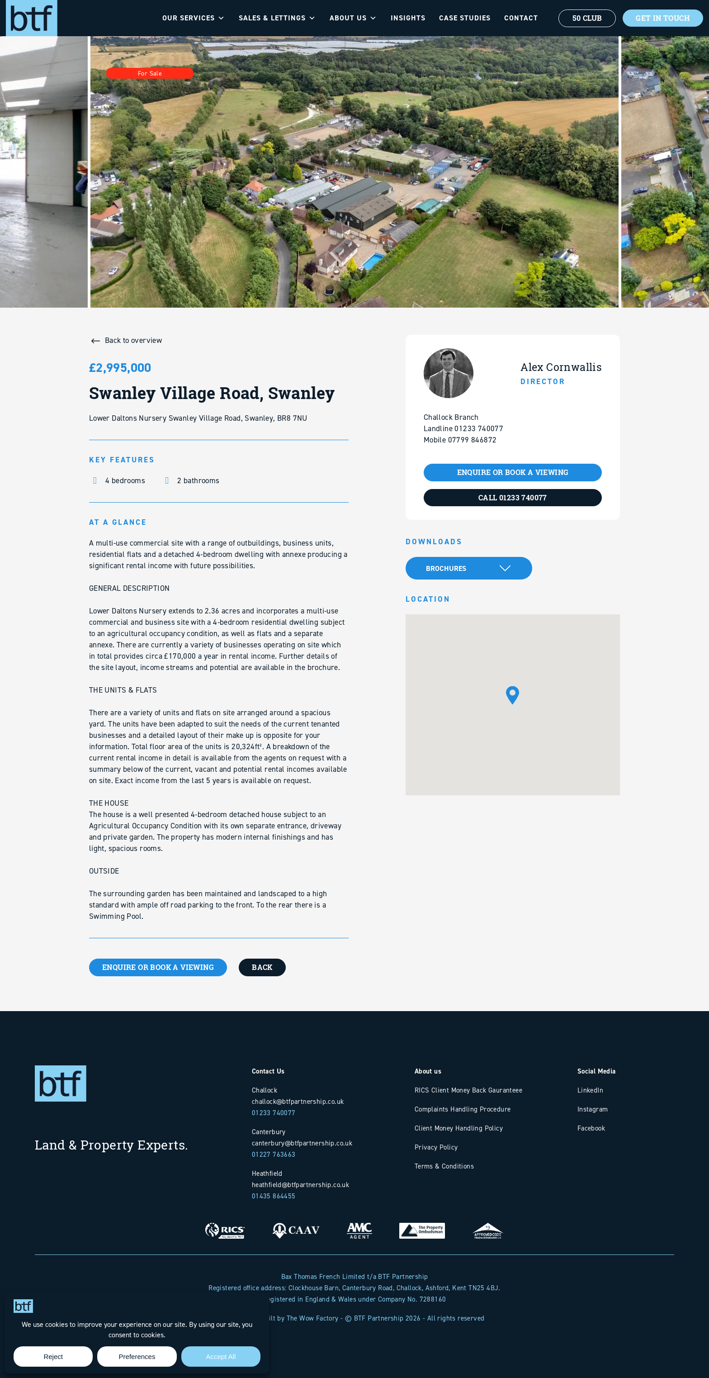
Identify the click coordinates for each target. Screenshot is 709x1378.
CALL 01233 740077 (512, 498)
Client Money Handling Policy (459, 1128)
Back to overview (133, 340)
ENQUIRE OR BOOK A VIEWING (159, 967)
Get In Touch (662, 18)
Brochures (446, 569)
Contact (519, 18)
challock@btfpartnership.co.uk (298, 1101)
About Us (351, 18)
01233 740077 (274, 1112)
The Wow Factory (313, 1318)
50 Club (585, 18)
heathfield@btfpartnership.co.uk (300, 1184)
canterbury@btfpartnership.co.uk (302, 1143)
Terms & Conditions (444, 1166)
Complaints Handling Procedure (463, 1109)
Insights (406, 18)
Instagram (592, 1109)
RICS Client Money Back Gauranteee (468, 1090)
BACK (264, 967)
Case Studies (463, 18)
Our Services (192, 18)
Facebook (591, 1128)
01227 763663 (274, 1154)
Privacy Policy (436, 1147)
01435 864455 (274, 1196)
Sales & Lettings (275, 18)
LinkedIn (590, 1090)
